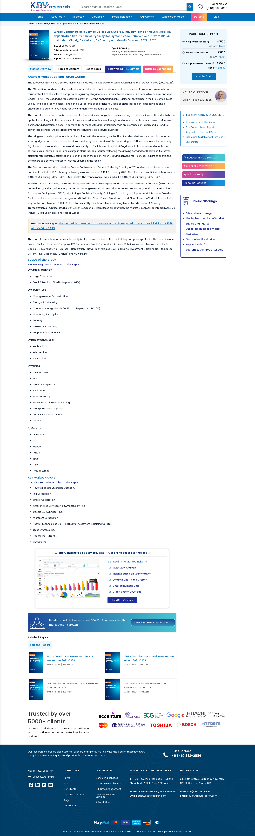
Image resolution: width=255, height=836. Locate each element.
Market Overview (40, 69)
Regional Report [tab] (40, 645)
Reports (77, 16)
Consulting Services (107, 778)
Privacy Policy (173, 831)
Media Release (121, 16)
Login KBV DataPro (74, 794)
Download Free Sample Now (151, 622)
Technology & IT (46, 23)
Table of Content (68, 69)
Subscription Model (172, 16)
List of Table (93, 69)
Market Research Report (109, 783)
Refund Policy (155, 831)
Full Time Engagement (108, 789)
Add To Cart (203, 76)
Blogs (66, 800)
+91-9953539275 (37, 776)
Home (39, 16)
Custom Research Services (106, 795)
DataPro (199, 16)
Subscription (103, 802)
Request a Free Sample (200, 157)
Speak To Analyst (195, 174)
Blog (216, 16)
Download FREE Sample (123, 69)
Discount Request (195, 183)
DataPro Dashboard (158, 69)
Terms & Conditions (135, 831)
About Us (57, 16)
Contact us (70, 805)
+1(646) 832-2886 (215, 8)
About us (69, 783)
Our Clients (147, 16)
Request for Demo (122, 600)
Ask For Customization (198, 166)
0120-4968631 (168, 791)
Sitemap (187, 831)
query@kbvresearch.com (152, 795)
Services (97, 16)
